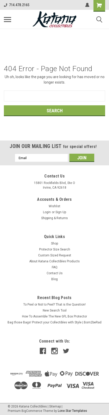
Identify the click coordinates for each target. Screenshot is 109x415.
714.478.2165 (16, 5)
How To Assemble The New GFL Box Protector (54, 316)
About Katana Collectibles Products (54, 261)
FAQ (54, 267)
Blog (54, 279)
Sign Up (60, 212)
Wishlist (54, 206)
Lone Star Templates (72, 411)
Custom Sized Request (54, 255)
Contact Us (55, 273)
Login (47, 212)
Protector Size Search (54, 249)
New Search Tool (55, 310)
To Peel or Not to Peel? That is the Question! (54, 304)
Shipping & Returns (54, 218)
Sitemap (55, 406)
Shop (54, 243)
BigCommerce (31, 411)
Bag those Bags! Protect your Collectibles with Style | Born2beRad (54, 322)
